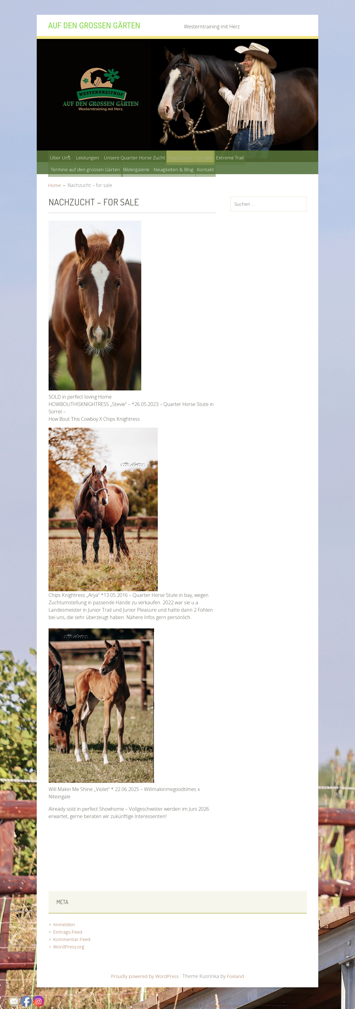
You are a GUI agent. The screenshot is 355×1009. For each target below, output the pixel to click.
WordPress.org (69, 946)
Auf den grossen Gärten (100, 25)
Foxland (236, 975)
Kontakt (222, 168)
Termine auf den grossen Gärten (87, 168)
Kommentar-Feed (72, 938)
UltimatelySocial (223, 1005)
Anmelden (64, 924)
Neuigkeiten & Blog (186, 168)
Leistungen (95, 156)
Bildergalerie (144, 168)
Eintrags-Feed (68, 931)
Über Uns (61, 156)
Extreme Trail (252, 156)
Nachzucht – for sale (207, 156)
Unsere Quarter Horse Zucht (146, 156)
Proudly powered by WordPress (144, 975)
